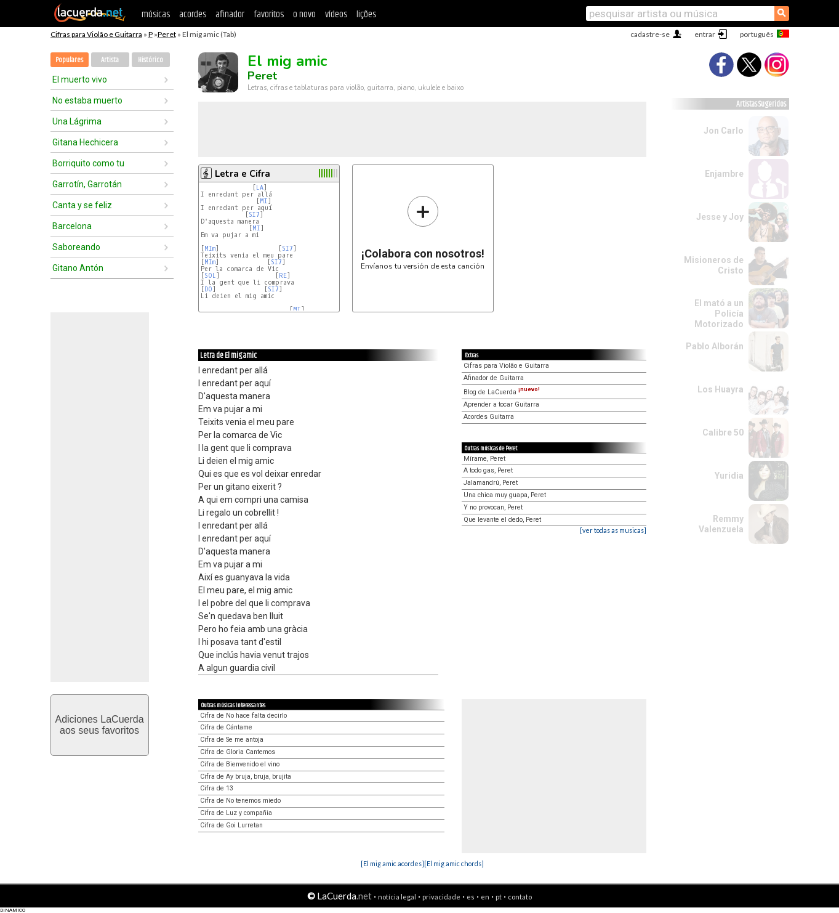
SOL (210, 276)
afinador (229, 14)
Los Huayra (720, 389)
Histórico (150, 60)
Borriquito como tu (88, 163)
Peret (167, 34)
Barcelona (72, 226)
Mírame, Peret (484, 459)
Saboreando (76, 247)
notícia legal (397, 897)
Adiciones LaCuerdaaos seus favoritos (99, 725)
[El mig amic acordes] (392, 863)
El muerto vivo (79, 79)
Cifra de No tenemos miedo (240, 801)
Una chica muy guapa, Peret (505, 495)
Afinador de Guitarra (494, 378)
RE (283, 276)
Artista (110, 60)
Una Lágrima (77, 121)
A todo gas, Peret (488, 470)
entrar (704, 34)
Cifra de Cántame (226, 727)
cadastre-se (650, 34)
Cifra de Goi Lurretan (231, 825)
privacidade (441, 897)
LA (259, 188)
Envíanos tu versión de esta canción (422, 232)
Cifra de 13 (216, 788)
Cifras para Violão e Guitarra (96, 34)
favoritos (269, 14)
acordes (192, 14)
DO (208, 289)
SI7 (254, 215)
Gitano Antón (77, 268)
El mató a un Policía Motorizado (719, 313)
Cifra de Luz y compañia (236, 813)
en (485, 897)
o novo (304, 14)
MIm (209, 249)
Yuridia (729, 476)
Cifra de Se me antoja (231, 740)
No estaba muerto (87, 100)
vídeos (336, 14)
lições (366, 14)
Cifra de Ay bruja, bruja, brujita (245, 777)
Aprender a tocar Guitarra (501, 404)
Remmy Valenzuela (721, 524)
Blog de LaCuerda (502, 392)
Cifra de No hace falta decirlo (243, 716)
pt (499, 897)
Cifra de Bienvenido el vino (239, 764)
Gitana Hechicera (85, 142)
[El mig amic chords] (454, 863)
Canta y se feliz (82, 205)
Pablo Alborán (715, 346)
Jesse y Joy (720, 217)
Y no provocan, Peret (493, 507)
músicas (156, 14)
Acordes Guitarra (489, 417)
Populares (69, 60)
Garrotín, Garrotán (87, 184)
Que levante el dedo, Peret (502, 520)
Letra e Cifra (242, 174)
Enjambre (724, 174)
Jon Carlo (724, 131)
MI (264, 201)
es (471, 897)
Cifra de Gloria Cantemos (237, 752)
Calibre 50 (723, 432)
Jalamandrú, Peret (491, 483)
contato (520, 897)
